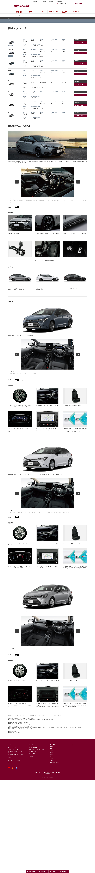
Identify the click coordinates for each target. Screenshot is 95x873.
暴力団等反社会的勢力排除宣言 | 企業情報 (36, 749)
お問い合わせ (74, 745)
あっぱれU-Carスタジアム (54, 762)
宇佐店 (51, 754)
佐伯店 (51, 752)
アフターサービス (12, 745)
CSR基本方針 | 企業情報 (33, 747)
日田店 (51, 750)
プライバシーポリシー (33, 751)
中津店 (51, 748)
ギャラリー (25, 21)
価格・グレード (11, 21)
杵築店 (51, 760)
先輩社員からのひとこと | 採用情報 (14, 761)
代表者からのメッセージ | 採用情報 (14, 760)
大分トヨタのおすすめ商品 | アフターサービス (16, 752)
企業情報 (31, 745)
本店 (30, 758)
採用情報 (10, 757)
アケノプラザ (52, 744)
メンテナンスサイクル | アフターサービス (15, 754)
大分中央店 (31, 760)
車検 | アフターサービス (12, 747)
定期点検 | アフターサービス (13, 749)
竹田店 (51, 758)
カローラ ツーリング (12, 18)
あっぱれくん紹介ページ (33, 753)
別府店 (51, 746)
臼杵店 (51, 756)
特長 (18, 21)
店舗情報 (31, 756)
